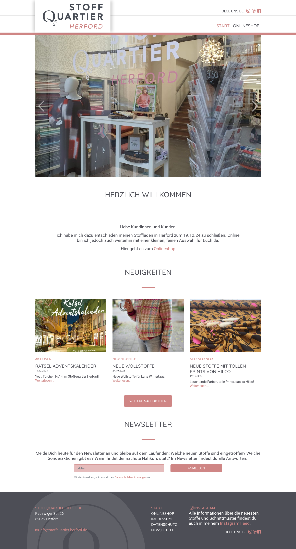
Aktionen (43, 359)
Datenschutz (164, 524)
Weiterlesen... (44, 380)
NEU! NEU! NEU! (124, 359)
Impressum (161, 519)
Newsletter (163, 530)
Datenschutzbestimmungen (130, 477)
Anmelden (196, 468)
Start (223, 25)
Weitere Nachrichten (148, 401)
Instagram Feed (235, 523)
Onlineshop (246, 25)
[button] (52, 106)
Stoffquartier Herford (72, 16)
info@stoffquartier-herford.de (63, 530)
